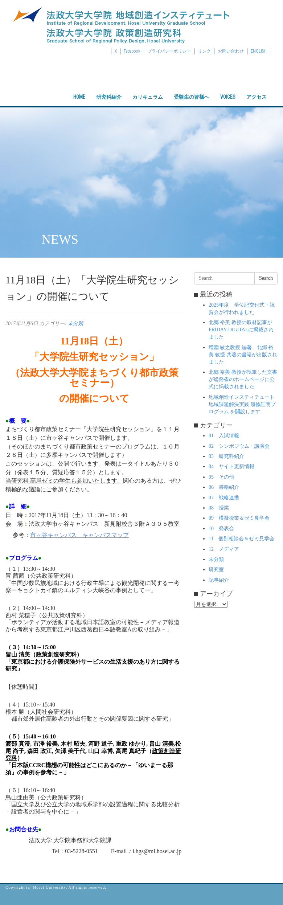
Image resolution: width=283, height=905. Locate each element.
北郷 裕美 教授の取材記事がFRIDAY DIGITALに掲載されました (241, 330)
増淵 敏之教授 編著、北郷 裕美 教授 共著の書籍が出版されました (243, 355)
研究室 (216, 569)
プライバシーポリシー (169, 51)
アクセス (256, 91)
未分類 (75, 323)
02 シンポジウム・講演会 (239, 446)
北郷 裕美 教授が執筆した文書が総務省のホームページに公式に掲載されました (243, 379)
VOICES (227, 91)
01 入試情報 (224, 435)
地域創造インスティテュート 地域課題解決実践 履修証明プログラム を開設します (242, 404)
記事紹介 (219, 580)
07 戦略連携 (224, 497)
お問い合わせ (231, 51)
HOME (79, 91)
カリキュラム (147, 91)
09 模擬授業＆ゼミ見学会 (239, 518)
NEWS (59, 239)
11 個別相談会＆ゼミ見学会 (241, 538)
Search (266, 278)
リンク (204, 51)
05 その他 (221, 477)
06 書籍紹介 (224, 487)
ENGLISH (259, 51)
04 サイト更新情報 (231, 466)
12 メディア (224, 549)
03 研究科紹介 (226, 456)
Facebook (132, 51)
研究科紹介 (109, 91)
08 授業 (219, 508)
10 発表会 (221, 528)
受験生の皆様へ (191, 91)
